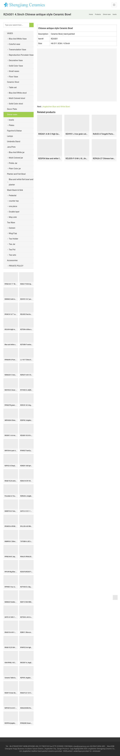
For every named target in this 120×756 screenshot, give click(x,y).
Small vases (14, 71)
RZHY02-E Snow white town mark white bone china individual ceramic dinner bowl (11, 390)
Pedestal (12, 195)
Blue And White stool (18, 93)
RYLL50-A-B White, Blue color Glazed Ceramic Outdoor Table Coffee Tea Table (26, 526)
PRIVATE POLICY (18, 266)
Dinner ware (12, 114)
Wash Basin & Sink (15, 190)
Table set (13, 87)
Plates (11, 125)
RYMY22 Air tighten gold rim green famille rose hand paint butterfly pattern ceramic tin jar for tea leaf (26, 647)
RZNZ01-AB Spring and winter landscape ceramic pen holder (26, 466)
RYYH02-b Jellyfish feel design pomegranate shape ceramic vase (26, 390)
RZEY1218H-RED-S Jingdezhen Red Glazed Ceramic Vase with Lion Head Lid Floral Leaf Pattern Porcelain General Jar (26, 602)
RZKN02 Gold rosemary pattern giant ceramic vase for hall (11, 299)
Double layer (14, 212)
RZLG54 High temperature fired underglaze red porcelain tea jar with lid (11, 329)
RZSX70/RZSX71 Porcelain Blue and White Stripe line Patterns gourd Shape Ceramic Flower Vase (26, 572)
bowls (11, 120)
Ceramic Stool (13, 82)
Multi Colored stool (17, 98)
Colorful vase (14, 44)
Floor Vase (13, 76)
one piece (13, 206)
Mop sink (13, 217)
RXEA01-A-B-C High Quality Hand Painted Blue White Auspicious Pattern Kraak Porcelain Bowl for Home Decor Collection (49, 134)
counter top (14, 201)
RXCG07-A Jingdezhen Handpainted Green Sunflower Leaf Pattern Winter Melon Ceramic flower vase (26, 662)
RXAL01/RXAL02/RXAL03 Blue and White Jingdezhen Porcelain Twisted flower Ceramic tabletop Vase (26, 556)
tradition (34, 751)
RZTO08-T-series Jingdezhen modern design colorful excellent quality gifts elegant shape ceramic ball (26, 344)
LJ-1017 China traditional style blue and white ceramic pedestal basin (26, 360)
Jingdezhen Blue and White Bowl (56, 106)
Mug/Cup (13, 233)
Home (91, 14)
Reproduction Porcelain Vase (21, 55)
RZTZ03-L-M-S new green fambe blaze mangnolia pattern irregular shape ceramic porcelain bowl (26, 617)
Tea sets (12, 255)
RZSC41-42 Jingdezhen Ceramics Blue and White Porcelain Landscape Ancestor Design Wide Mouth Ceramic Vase (26, 405)
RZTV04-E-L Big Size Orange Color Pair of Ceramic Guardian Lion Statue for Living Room (26, 587)
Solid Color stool (16, 104)
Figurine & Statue (14, 131)
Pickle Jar (13, 163)
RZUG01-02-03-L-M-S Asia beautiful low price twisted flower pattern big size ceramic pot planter (26, 435)
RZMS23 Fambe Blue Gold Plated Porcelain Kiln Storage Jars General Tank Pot (11, 602)
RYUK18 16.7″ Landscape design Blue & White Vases (11, 314)
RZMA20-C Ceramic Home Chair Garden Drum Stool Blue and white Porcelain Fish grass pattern (11, 375)
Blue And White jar (17, 152)
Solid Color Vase (16, 66)
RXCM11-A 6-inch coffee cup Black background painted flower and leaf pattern (11, 435)
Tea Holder (13, 239)
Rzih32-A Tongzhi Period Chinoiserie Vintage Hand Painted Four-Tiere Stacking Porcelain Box (104, 134)
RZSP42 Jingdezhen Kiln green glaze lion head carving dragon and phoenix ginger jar (26, 420)
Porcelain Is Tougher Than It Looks (11, 496)
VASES (10, 33)
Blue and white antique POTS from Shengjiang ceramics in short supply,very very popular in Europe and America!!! (11, 344)
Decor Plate (12, 109)
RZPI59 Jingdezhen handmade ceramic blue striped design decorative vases (26, 678)
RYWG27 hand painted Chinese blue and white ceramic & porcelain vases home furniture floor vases (26, 450)
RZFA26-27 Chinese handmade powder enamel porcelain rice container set (104, 158)
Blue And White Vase (18, 39)
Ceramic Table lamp (11, 678)
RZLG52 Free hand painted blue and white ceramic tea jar (26, 314)
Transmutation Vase (17, 49)
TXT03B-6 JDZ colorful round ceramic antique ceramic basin (26, 541)
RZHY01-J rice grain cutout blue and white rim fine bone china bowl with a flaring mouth (77, 134)
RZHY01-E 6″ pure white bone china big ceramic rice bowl (26, 299)
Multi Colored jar (16, 158)
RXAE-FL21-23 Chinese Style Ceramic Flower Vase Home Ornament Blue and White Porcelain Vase (26, 693)
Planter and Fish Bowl (16, 174)
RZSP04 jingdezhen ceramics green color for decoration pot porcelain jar (11, 723)
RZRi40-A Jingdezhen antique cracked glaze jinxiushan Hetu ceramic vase (26, 496)
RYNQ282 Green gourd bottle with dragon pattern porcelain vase (26, 723)
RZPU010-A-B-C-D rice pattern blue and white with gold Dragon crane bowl (11, 708)
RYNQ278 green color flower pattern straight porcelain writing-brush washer (11, 405)
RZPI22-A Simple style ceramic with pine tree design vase (11, 466)
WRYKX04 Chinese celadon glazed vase (11, 420)
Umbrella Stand (13, 141)
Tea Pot (12, 249)
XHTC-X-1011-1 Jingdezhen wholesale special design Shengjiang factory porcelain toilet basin (26, 511)
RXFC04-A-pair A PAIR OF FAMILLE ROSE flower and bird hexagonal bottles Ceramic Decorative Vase (11, 450)
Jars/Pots (11, 147)
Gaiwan (12, 228)
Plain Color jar (15, 168)
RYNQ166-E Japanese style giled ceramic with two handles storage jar (11, 556)
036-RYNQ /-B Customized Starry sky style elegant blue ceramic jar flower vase (11, 662)
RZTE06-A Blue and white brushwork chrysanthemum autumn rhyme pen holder (26, 329)
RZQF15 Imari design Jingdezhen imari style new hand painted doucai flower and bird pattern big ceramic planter (11, 693)
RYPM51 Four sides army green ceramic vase (11, 587)
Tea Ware (11, 222)
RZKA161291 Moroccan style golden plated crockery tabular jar (26, 481)
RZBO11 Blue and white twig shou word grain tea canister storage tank (26, 632)
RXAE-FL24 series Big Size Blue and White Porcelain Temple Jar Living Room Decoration (11, 481)
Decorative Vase (16, 60)
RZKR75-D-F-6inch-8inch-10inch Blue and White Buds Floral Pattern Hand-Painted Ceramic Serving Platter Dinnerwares (11, 511)
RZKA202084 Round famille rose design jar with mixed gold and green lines (26, 708)
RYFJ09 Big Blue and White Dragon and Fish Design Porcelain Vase (11, 572)
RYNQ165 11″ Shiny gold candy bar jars (11, 284)
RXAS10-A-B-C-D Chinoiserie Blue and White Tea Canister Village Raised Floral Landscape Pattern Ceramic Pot (11, 632)
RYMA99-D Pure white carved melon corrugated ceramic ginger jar (11, 360)
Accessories (12, 260)
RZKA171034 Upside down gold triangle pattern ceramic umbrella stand (26, 284)
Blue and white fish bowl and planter (21, 182)
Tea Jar (12, 244)
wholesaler (97, 751)
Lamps (10, 136)
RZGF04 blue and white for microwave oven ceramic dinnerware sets (49, 158)
